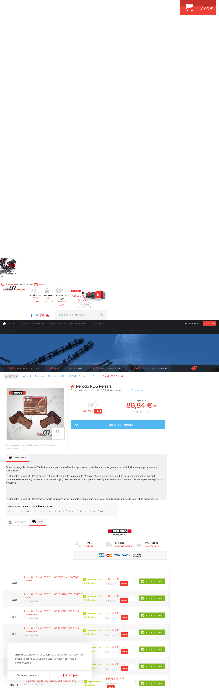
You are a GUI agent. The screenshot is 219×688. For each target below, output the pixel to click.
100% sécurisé (94, 21)
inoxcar (108, 75)
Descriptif (64, 181)
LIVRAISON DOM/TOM (178, 583)
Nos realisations (78, 31)
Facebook (141, 4)
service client (120, 21)
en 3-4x (31, 520)
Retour (57, 83)
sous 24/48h (68, 21)
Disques (13, 113)
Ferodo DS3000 (17, 141)
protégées (191, 520)
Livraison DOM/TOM (57, 31)
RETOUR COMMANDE (178, 578)
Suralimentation (71, 560)
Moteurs (66, 555)
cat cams (66, 75)
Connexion (209, 31)
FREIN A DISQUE (124, 597)
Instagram (151, 4)
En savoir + (181, 97)
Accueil (12, 31)
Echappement (69, 564)
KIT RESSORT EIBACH (127, 583)
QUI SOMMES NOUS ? (14, 587)
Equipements (69, 597)
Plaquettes (16, 125)
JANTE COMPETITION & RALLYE (132, 592)
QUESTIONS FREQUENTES (180, 588)
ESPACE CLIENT (175, 555)
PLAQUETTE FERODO (127, 560)
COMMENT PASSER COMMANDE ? (184, 564)
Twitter (146, 4)
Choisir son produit (165, 132)
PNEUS (120, 578)
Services (24, 31)
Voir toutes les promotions (197, 75)
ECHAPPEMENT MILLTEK (128, 569)
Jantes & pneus (70, 583)
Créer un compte (192, 31)
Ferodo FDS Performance (22, 145)
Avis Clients (200, 669)
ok (100, 624)
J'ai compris (70, 675)
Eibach (150, 75)
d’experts (84, 520)
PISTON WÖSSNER (125, 564)
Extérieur (67, 588)
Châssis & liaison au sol (75, 574)
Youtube (156, 4)
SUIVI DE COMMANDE (178, 574)
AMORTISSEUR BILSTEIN (128, 555)
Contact (9, 38)
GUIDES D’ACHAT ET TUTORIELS (183, 592)
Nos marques (37, 31)
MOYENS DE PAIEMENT (179, 569)
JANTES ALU (122, 574)
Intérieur (67, 592)
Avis (84, 247)
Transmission (69, 569)
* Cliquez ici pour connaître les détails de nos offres (136, 627)
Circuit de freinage (21, 101)
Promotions (96, 31)
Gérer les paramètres (28, 675)
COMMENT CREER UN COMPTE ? (183, 560)
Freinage (66, 578)
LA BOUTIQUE (10, 592)
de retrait (138, 520)
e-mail (81, 5)
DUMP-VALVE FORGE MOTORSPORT (134, 588)
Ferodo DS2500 (17, 136)
